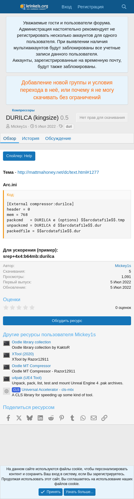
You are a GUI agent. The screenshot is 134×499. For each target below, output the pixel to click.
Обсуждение (58, 138)
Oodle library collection (31, 342)
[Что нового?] (112, 6)
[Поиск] (124, 6)
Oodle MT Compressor (31, 366)
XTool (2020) (23, 354)
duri (69, 126)
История (30, 138)
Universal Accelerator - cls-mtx (43, 389)
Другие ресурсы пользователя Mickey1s (49, 334)
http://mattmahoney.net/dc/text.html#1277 (58, 172)
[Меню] (11, 7)
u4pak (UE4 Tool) (27, 377)
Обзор (9, 138)
